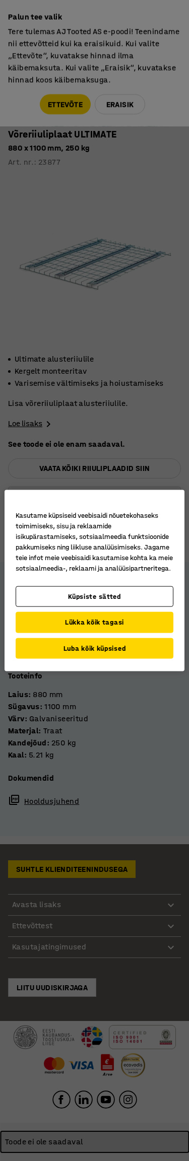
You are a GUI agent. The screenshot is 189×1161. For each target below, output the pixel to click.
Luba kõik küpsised (95, 648)
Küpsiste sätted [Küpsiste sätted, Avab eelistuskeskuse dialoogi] (94, 596)
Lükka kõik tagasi (94, 622)
